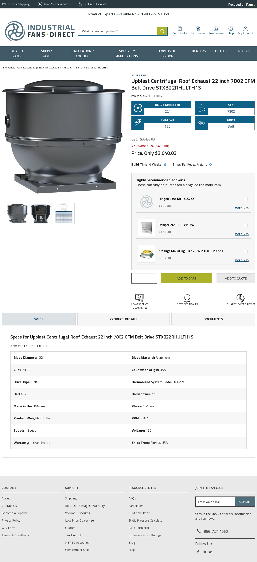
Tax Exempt (73, 535)
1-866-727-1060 (155, 14)
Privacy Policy (11, 520)
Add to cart (186, 278)
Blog (132, 543)
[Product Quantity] (144, 278)
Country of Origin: (145, 369)
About (6, 498)
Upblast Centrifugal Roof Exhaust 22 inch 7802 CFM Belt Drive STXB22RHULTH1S (63, 68)
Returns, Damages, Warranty (85, 506)
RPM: (136, 418)
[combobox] (123, 31)
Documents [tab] (213, 319)
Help (132, 550)
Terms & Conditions (15, 535)
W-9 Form (8, 528)
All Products (8, 68)
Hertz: (18, 393)
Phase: (137, 406)
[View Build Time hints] (165, 165)
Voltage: (138, 430)
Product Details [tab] (123, 319)
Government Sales (77, 550)
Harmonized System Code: (152, 381)
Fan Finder (136, 506)
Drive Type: (22, 381)
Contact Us (9, 506)
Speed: (19, 430)
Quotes (70, 528)
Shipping (71, 498)
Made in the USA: (27, 406)
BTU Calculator (139, 528)
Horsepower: (141, 393)
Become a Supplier (14, 513)
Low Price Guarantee (79, 520)
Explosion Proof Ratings (145, 535)
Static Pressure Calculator (146, 520)
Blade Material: (143, 357)
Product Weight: (26, 418)
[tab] (128, 391)
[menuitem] (17, 53)
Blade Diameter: (26, 357)
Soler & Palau (139, 75)
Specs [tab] (38, 319)
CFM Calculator (139, 513)
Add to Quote (236, 278)
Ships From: (141, 442)
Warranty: (21, 442)
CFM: (17, 369)
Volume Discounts (77, 513)
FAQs (132, 498)
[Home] (38, 31)
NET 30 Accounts (77, 543)
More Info (242, 208)
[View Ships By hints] (210, 165)
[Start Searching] (162, 31)
